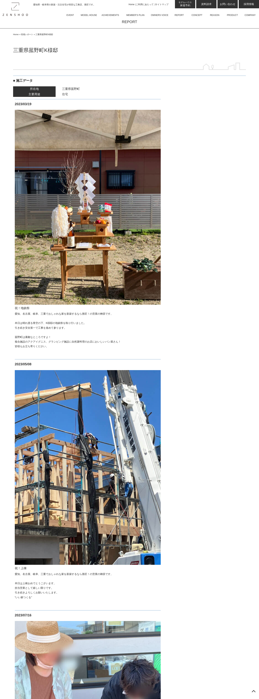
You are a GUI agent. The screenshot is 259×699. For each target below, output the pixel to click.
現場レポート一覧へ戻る (129, 270)
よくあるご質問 (91, 446)
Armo (84, 425)
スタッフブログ (28, 439)
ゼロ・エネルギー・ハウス (40, 629)
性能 (26, 615)
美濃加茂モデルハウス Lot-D (42, 524)
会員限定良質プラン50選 (34, 573)
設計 (26, 608)
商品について (85, 411)
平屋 (84, 432)
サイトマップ (161, 4)
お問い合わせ (227, 4)
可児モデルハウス (34, 510)
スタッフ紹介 (90, 453)
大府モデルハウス (34, 474)
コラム (27, 425)
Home (131, 4)
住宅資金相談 (31, 636)
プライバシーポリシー (91, 488)
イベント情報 (27, 411)
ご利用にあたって (145, 4)
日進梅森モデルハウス (37, 467)
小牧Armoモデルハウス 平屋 (42, 538)
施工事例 (24, 566)
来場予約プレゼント (36, 453)
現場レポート (27, 45)
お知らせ (29, 432)
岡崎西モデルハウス (36, 460)
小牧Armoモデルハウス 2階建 (43, 545)
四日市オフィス (33, 481)
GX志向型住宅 (32, 622)
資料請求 (206, 4)
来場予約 (185, 4)
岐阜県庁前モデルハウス (39, 552)
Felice (85, 418)
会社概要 (87, 460)
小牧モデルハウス (34, 531)
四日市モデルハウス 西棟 (40, 488)
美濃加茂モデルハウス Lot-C (42, 517)
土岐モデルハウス (34, 503)
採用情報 (249, 4)
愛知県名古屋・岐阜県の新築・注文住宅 (199, 689)
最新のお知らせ (28, 418)
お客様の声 (25, 580)
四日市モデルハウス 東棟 (40, 495)
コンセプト (25, 594)
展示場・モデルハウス (32, 446)
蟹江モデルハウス (34, 559)
